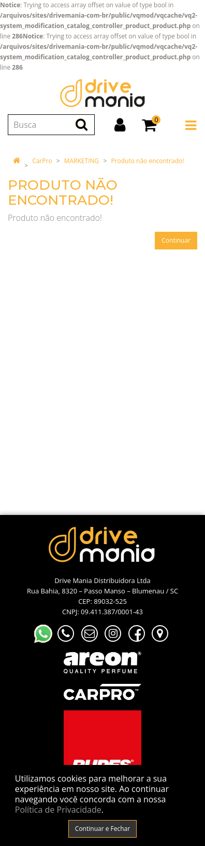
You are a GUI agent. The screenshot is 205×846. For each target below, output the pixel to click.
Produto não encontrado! (147, 160)
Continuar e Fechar (102, 828)
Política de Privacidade (58, 809)
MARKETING (81, 160)
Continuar (176, 240)
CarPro (42, 160)
